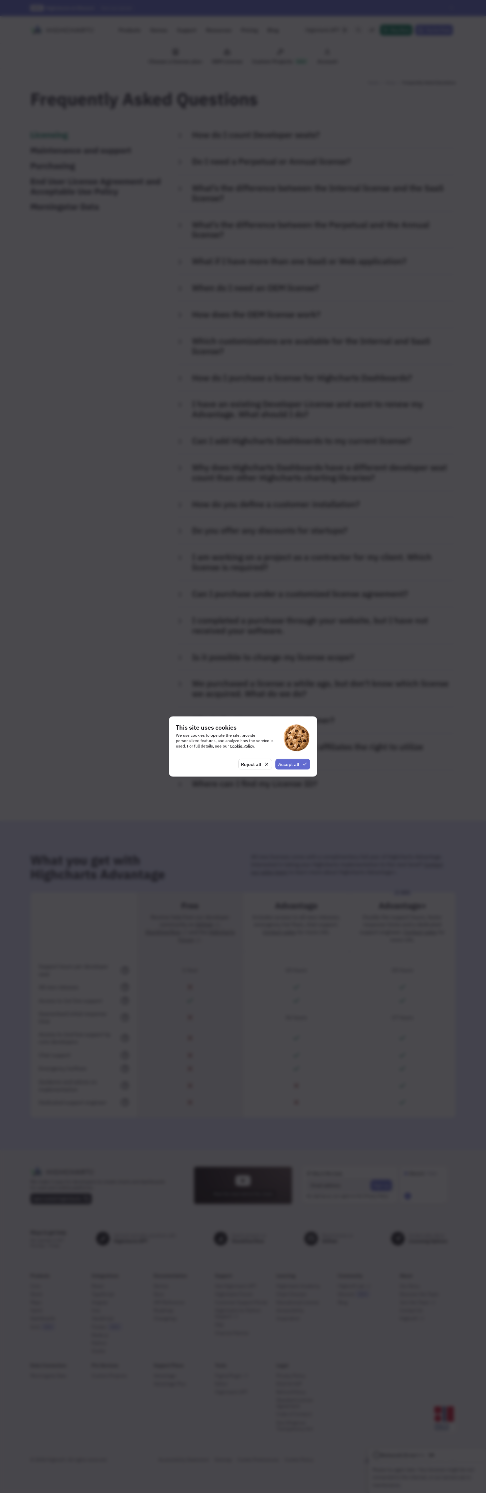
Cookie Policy (242, 745)
